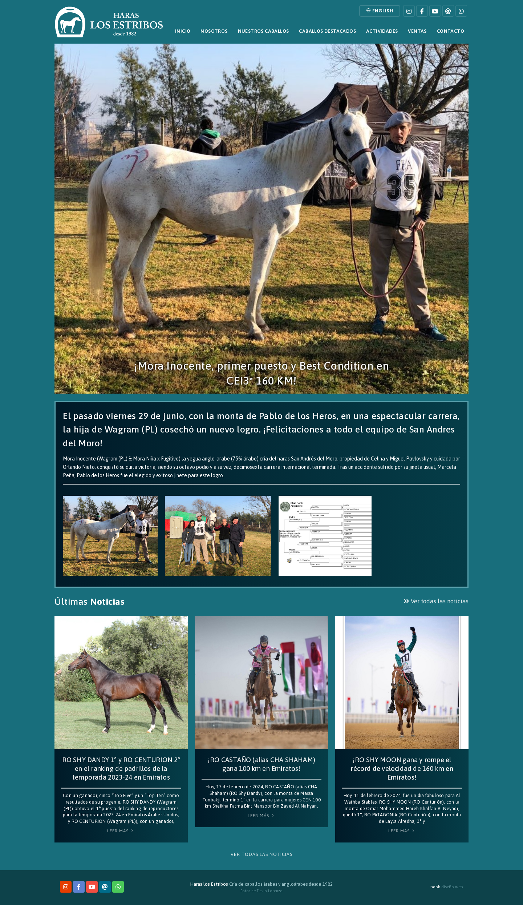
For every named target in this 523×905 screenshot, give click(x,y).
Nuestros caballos (263, 31)
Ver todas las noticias (436, 601)
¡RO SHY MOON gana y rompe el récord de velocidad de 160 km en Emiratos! (401, 768)
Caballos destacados (327, 31)
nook (435, 886)
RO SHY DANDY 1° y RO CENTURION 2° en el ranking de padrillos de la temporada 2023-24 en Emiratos (121, 768)
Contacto (450, 31)
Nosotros (213, 31)
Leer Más (121, 830)
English (379, 11)
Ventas (417, 31)
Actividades (382, 31)
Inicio (182, 31)
